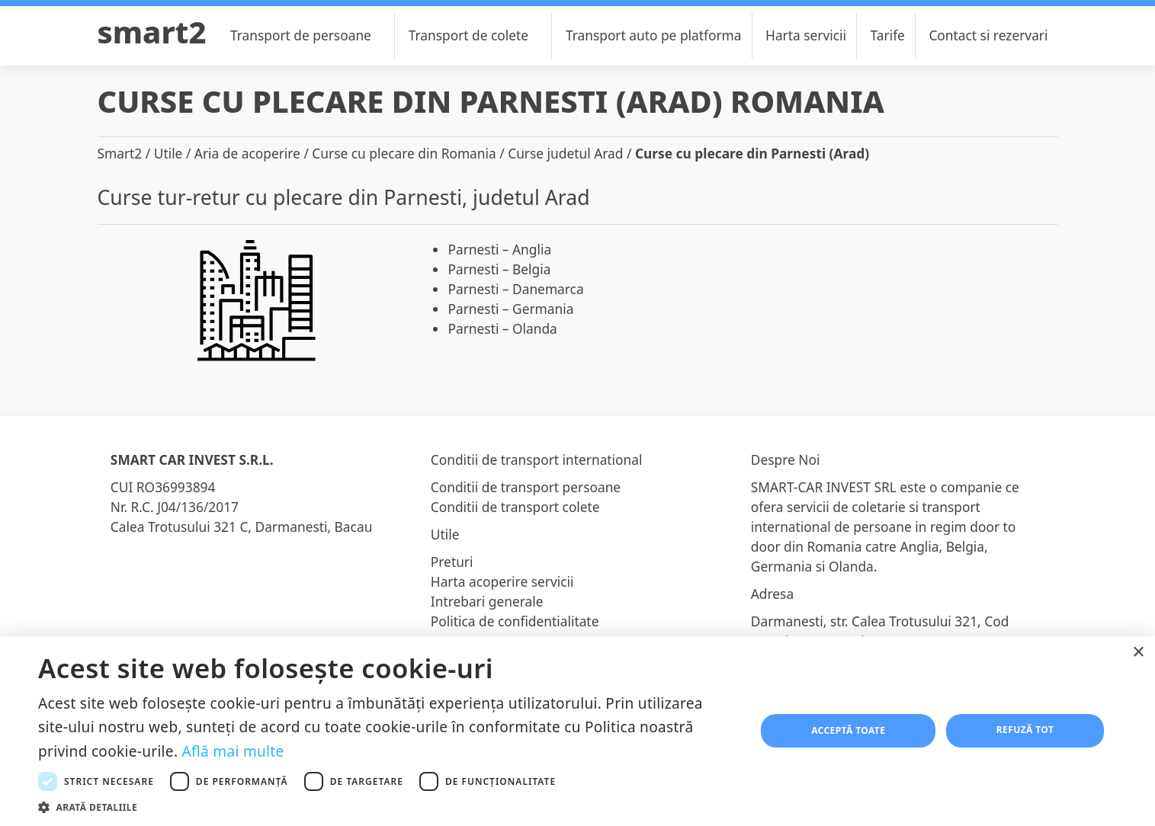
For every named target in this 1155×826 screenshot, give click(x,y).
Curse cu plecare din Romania (404, 153)
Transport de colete (477, 35)
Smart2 (152, 32)
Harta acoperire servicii (502, 581)
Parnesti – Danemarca (515, 289)
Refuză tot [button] (1025, 729)
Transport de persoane (309, 35)
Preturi (452, 561)
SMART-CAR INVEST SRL (824, 487)
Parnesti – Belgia (499, 269)
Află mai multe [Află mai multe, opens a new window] (233, 751)
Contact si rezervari (988, 35)
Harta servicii (805, 35)
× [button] (1138, 652)
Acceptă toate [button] (848, 730)
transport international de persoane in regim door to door (883, 526)
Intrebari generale (487, 601)
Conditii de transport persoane (526, 487)
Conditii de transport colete (515, 507)
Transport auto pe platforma (654, 35)
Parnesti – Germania (510, 308)
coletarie (878, 507)
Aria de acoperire (247, 153)
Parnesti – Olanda (502, 328)
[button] (386, 807)
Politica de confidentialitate (515, 621)
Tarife (888, 35)
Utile (168, 153)
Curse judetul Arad (565, 153)
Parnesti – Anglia (499, 249)
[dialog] (577, 731)
